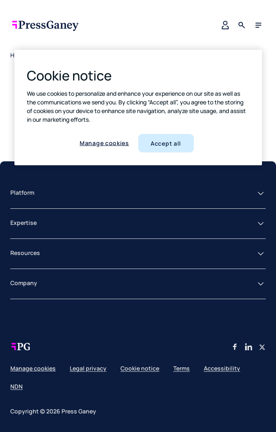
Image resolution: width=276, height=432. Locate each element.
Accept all (166, 143)
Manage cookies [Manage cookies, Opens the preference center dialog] (104, 142)
